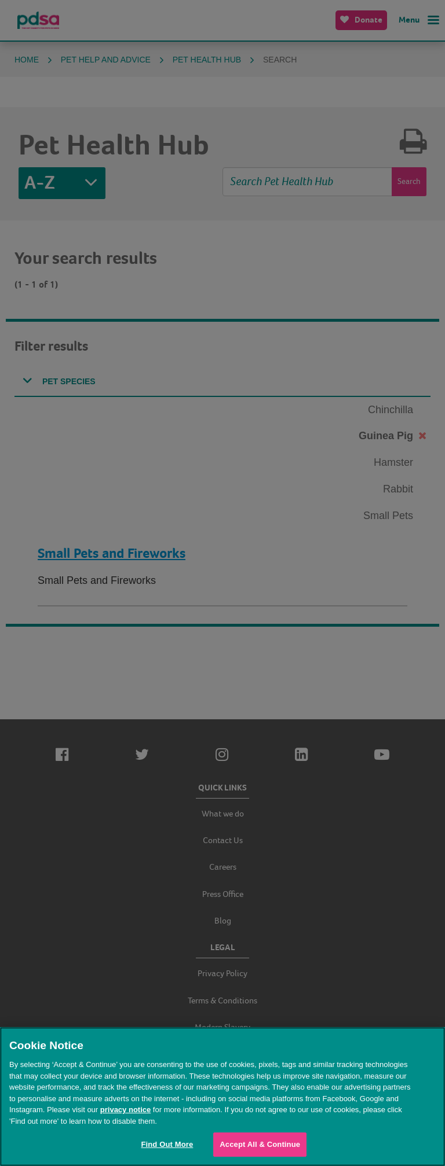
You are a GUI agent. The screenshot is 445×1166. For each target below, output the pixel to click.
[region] (222, 1096)
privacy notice (125, 1109)
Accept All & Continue (260, 1144)
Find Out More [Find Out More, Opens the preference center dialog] (167, 1144)
